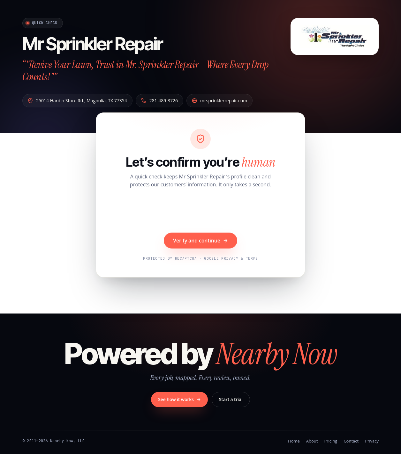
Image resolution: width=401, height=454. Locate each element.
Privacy (372, 441)
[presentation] (200, 211)
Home (294, 441)
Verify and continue (200, 240)
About (312, 441)
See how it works (179, 399)
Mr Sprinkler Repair (92, 44)
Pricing (330, 441)
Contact (351, 441)
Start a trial (231, 399)
